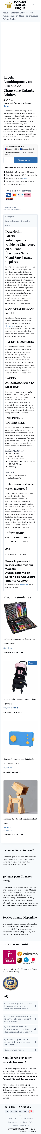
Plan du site (25, 1126)
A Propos (14, 1126)
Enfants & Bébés (18, 13)
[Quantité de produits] (8, 162)
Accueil (6, 13)
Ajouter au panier (25, 162)
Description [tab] (9, 219)
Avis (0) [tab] (8, 227)
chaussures (10, 328)
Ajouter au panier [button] (13, 654)
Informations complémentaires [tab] (17, 223)
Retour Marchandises (17, 1122)
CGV (20, 1115)
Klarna (6, 108)
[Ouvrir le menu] (34, 5)
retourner (31, 892)
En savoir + (27, 180)
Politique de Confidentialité (21, 1118)
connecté (24, 587)
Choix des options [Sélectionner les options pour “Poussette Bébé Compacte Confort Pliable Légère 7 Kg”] (12, 714)
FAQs (31, 1122)
